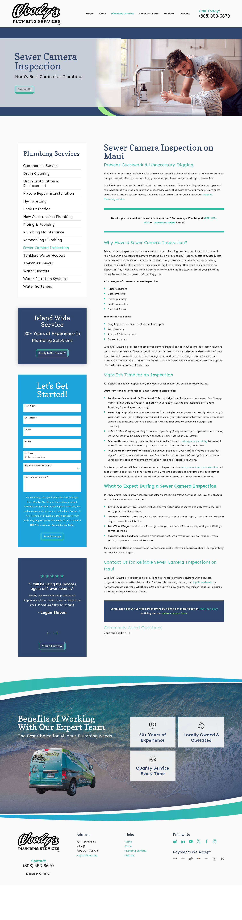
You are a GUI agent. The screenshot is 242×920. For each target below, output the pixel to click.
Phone (28, 429)
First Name (31, 406)
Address (29, 453)
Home (128, 841)
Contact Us (24, 89)
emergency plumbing (194, 441)
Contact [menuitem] (184, 13)
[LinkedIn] (183, 841)
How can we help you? (36, 477)
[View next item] (56, 633)
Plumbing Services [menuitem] (122, 13)
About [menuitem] (102, 13)
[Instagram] (214, 841)
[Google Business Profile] (175, 841)
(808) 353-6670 (214, 16)
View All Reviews (52, 645)
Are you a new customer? (38, 465)
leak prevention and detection (199, 467)
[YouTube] (191, 841)
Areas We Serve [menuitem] (149, 13)
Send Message (52, 536)
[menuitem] (52, 165)
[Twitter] (198, 841)
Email (28, 441)
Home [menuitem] (90, 13)
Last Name (31, 418)
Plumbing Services (135, 850)
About (128, 846)
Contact (129, 855)
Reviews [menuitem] (169, 13)
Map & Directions (87, 855)
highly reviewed (203, 582)
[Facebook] (207, 841)
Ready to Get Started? (52, 353)
